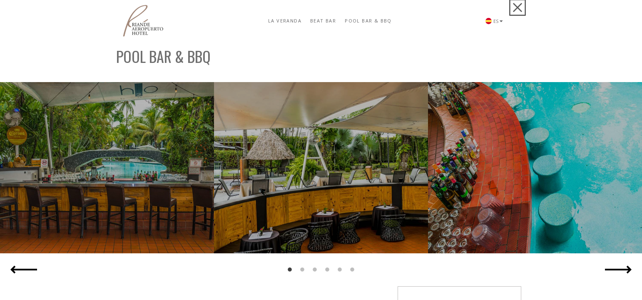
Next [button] (618, 269)
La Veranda (284, 21)
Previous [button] (23, 269)
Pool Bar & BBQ (368, 21)
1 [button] (290, 270)
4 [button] (327, 270)
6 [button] (352, 270)
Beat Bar (323, 21)
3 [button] (315, 270)
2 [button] (302, 270)
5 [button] (340, 270)
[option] (107, 167)
